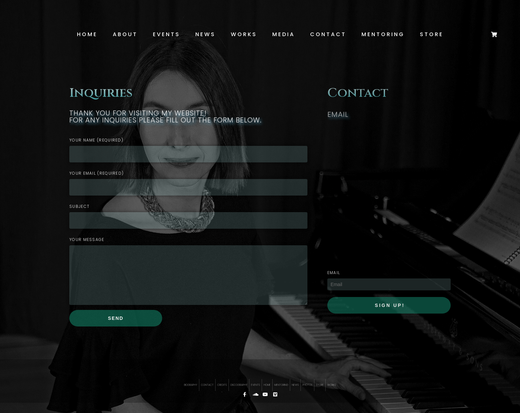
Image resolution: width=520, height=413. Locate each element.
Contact (328, 34)
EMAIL (333, 272)
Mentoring (383, 34)
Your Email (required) (96, 173)
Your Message (86, 239)
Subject (79, 206)
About (125, 34)
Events (166, 34)
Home (87, 34)
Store (431, 34)
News (205, 34)
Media (283, 34)
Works (244, 34)
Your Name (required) (96, 140)
